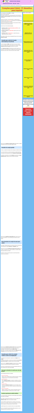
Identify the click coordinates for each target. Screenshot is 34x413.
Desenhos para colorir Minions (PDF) (28, 69)
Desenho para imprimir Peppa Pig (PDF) (28, 96)
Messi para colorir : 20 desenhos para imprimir (28, 33)
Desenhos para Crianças (15, 1)
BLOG (18, 3)
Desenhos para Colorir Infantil (6, 5)
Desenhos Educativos (7, 3)
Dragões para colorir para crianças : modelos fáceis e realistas (28, 24)
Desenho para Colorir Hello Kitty (28, 78)
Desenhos (2, 5)
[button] (31, 1)
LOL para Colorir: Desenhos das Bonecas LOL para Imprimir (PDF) (28, 87)
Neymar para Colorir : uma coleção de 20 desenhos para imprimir (28, 51)
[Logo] (5, 1)
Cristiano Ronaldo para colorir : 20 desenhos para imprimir (28, 42)
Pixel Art (14, 3)
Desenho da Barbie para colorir (28, 21)
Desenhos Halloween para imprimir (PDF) (28, 60)
